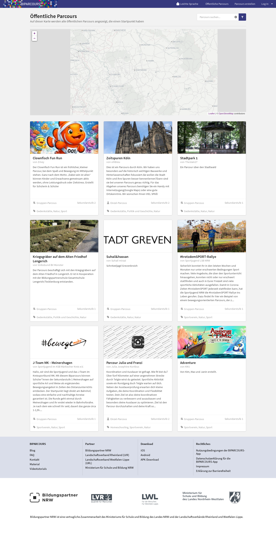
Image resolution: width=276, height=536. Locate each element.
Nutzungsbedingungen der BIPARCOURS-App (220, 452)
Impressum (202, 466)
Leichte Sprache (187, 4)
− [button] (35, 38)
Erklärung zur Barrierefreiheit (213, 471)
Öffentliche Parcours (216, 4)
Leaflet (211, 113)
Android (145, 455)
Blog (32, 450)
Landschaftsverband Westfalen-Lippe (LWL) (107, 461)
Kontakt (34, 459)
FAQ (32, 455)
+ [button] (35, 33)
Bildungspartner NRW (98, 450)
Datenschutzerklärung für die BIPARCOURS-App (213, 460)
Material (35, 464)
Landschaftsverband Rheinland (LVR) (107, 455)
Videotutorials (38, 469)
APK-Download (150, 459)
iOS (143, 450)
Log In (267, 4)
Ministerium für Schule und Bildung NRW (109, 467)
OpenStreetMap (226, 113)
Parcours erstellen (245, 4)
